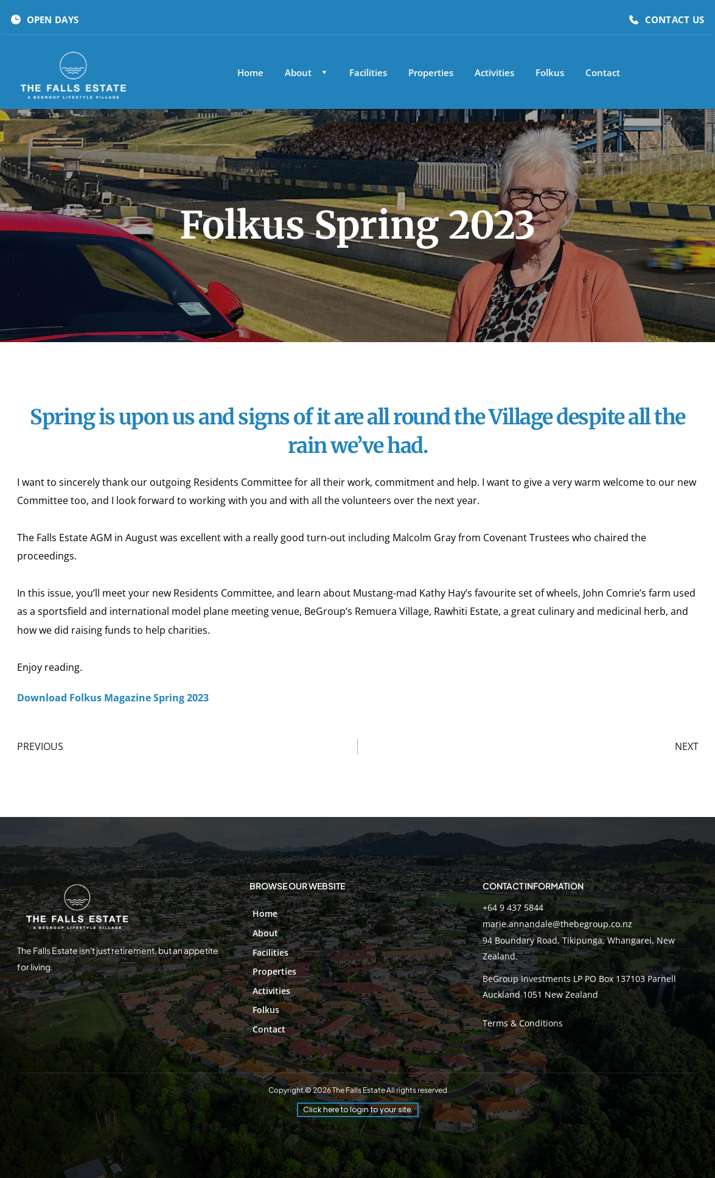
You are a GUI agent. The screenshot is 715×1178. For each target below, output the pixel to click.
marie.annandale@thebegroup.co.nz (557, 924)
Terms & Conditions (523, 1023)
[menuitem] (250, 73)
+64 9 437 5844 (513, 907)
